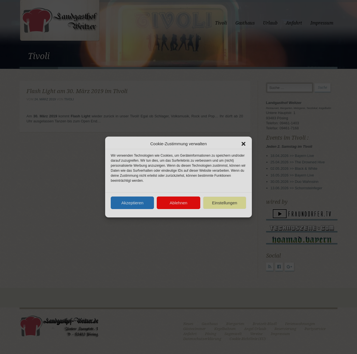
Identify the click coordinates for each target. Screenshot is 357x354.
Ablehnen (178, 202)
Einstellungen (224, 202)
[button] (243, 144)
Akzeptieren (132, 202)
